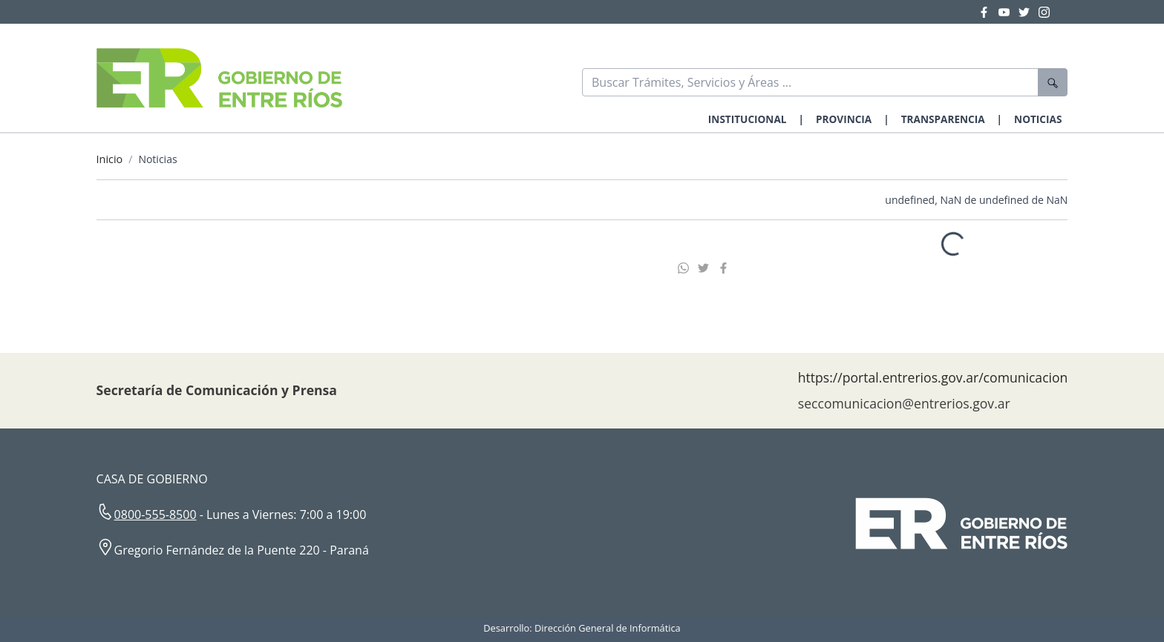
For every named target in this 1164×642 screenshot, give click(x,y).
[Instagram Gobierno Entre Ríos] (1044, 12)
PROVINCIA (844, 119)
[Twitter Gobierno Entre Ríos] (1028, 12)
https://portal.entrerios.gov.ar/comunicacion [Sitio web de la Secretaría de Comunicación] (933, 377)
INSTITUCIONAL (747, 119)
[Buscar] (810, 82)
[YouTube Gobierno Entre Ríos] (1008, 12)
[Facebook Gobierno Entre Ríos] (988, 12)
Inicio (110, 159)
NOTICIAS (1038, 119)
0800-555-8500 (155, 514)
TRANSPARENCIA (943, 119)
